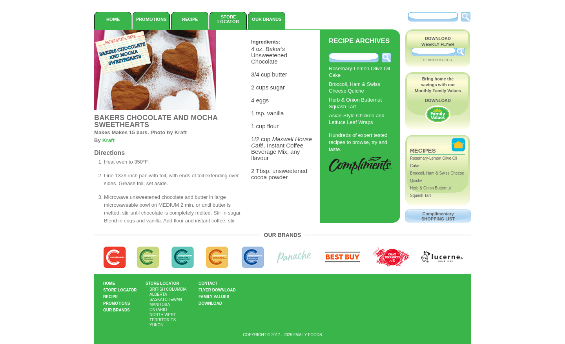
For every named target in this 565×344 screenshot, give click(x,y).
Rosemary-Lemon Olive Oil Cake (359, 72)
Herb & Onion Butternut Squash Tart (355, 103)
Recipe (190, 19)
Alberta (158, 294)
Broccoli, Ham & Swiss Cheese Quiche (354, 87)
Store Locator (228, 19)
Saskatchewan (165, 299)
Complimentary (438, 216)
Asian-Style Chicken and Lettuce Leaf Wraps (357, 119)
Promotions (151, 19)
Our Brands (266, 19)
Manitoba (159, 304)
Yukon (156, 325)
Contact (208, 283)
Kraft (108, 140)
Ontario (158, 310)
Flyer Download (217, 290)
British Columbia (167, 289)
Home (113, 19)
